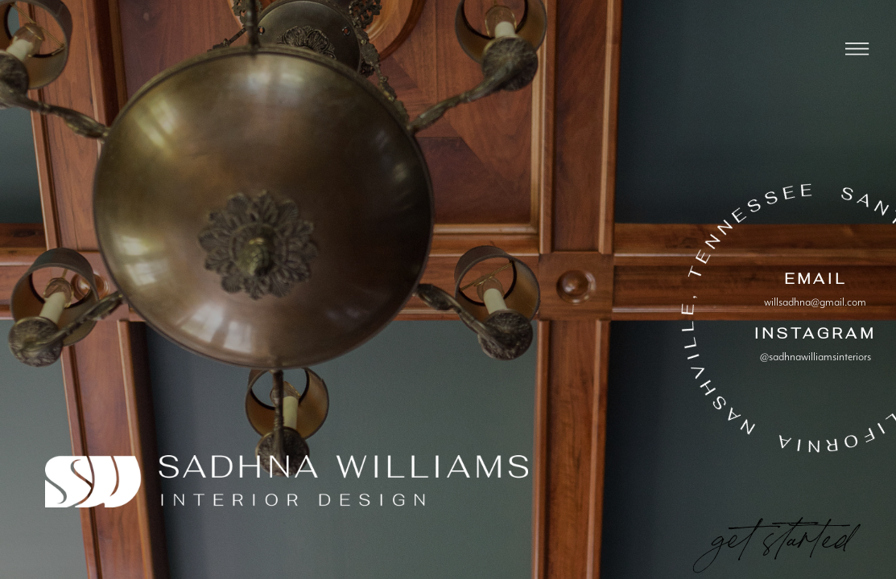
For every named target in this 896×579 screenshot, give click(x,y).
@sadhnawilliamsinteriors (815, 357)
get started (781, 532)
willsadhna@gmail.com (815, 302)
